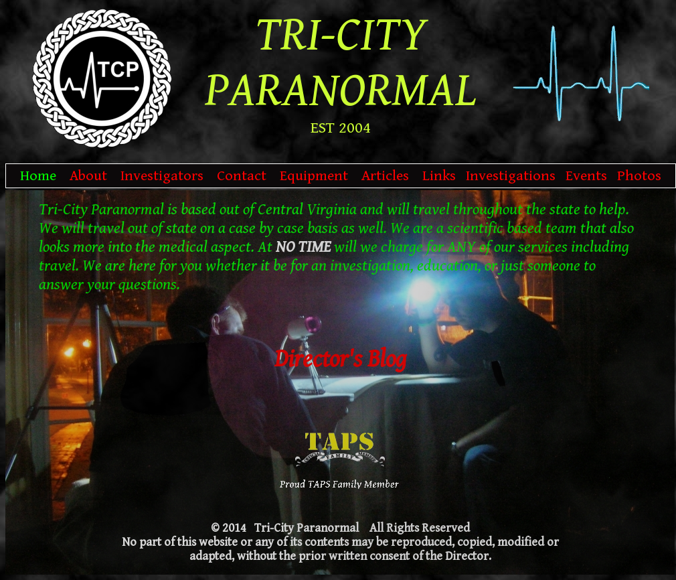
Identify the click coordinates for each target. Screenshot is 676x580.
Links (439, 175)
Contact (241, 175)
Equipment (314, 175)
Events (586, 175)
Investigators (161, 175)
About (88, 175)
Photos (639, 175)
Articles (385, 175)
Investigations (511, 175)
